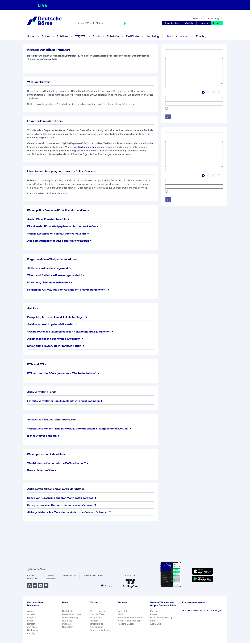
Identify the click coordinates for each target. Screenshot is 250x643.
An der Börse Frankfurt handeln (46, 219)
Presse (153, 614)
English (218, 18)
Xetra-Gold (155, 623)
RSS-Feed (67, 620)
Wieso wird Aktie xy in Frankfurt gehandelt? (54, 275)
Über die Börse (96, 614)
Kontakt (209, 18)
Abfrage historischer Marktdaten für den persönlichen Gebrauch (67, 512)
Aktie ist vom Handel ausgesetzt (47, 268)
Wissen (184, 36)
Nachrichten (68, 611)
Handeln (93, 620)
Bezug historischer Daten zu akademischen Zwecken (60, 505)
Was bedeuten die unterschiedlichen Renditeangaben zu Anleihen (68, 331)
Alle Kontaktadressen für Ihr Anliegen (202, 610)
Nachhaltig (152, 36)
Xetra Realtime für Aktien (130, 617)
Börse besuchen (97, 611)
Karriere (154, 611)
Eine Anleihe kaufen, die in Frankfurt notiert (54, 345)
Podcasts (66, 623)
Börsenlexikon (96, 623)
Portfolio (204, 23)
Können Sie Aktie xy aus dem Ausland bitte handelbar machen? (67, 289)
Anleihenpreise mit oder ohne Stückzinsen (53, 338)
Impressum (32, 578)
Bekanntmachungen (72, 614)
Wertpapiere (95, 617)
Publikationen (96, 626)
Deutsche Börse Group (161, 617)
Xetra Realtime (171, 23)
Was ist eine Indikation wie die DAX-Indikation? (56, 463)
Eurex (153, 620)
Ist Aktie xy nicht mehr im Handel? (48, 282)
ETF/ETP (80, 36)
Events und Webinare (100, 630)
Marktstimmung (70, 617)
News (169, 36)
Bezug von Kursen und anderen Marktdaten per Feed (60, 498)
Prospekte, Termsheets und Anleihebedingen (55, 317)
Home (31, 36)
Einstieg (201, 36)
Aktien (45, 36)
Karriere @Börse (126, 623)
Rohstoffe (113, 36)
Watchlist (189, 23)
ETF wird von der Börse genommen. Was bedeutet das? (62, 373)
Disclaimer (49, 575)
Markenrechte (69, 575)
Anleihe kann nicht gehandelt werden (50, 324)
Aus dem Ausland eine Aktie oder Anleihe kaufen (58, 240)
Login (216, 23)
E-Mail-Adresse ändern (42, 435)
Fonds (96, 36)
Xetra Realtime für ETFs (129, 620)
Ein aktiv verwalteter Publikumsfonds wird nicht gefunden (63, 401)
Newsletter (198, 18)
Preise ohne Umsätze (40, 470)
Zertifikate (132, 36)
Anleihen (62, 36)
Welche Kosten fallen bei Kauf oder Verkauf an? (56, 233)
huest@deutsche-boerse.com (89, 146)
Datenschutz (50, 578)
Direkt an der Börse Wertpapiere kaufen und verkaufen (61, 226)
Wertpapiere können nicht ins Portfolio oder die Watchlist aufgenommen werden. (77, 428)
